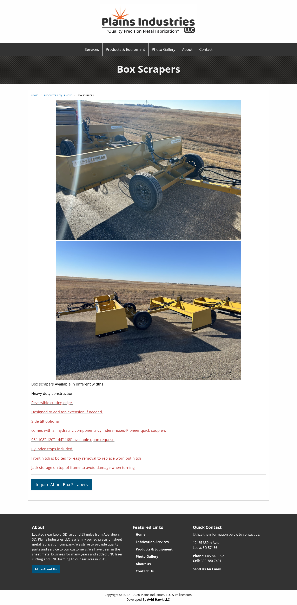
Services (92, 49)
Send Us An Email (207, 569)
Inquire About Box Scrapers (62, 484)
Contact (205, 49)
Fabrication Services (152, 542)
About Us (143, 564)
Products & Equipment (125, 49)
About (187, 49)
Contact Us (145, 571)
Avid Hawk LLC (158, 599)
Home (34, 95)
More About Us (46, 569)
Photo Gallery (163, 49)
